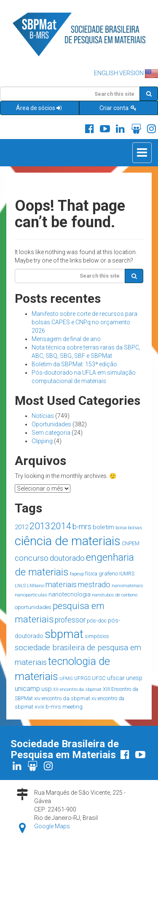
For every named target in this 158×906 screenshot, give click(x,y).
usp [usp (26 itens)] (46, 689)
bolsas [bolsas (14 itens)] (135, 527)
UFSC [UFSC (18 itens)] (99, 678)
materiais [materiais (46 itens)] (61, 584)
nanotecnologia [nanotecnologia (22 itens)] (69, 594)
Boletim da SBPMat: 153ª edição (74, 364)
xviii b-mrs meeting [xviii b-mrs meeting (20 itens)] (59, 706)
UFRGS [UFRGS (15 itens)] (82, 678)
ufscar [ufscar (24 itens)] (116, 678)
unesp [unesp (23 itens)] (134, 678)
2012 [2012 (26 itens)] (21, 527)
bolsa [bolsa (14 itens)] (121, 527)
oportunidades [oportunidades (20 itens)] (33, 607)
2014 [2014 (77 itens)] (61, 526)
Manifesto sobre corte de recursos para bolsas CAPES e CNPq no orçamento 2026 (84, 322)
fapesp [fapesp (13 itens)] (77, 574)
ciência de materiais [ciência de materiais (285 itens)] (68, 541)
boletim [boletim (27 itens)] (103, 527)
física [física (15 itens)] (91, 574)
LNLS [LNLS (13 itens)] (20, 585)
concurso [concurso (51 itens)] (31, 558)
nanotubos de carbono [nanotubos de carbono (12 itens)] (114, 595)
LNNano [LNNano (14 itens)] (35, 585)
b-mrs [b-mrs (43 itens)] (81, 526)
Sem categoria (51, 432)
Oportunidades (51, 424)
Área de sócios (39, 108)
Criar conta (118, 108)
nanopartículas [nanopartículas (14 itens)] (31, 595)
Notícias (43, 415)
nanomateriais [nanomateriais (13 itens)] (127, 585)
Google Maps (52, 826)
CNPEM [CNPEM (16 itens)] (130, 543)
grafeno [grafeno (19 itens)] (108, 573)
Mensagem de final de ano (66, 339)
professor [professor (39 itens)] (70, 620)
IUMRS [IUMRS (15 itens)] (126, 574)
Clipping (42, 441)
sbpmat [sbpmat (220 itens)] (64, 634)
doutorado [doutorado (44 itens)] (67, 558)
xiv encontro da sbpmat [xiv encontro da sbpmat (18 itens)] (62, 698)
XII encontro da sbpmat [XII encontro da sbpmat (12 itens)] (77, 689)
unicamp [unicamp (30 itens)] (27, 689)
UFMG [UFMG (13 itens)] (66, 678)
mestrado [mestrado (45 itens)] (94, 584)
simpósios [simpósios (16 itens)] (97, 636)
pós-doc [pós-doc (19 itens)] (97, 620)
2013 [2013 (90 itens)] (39, 525)
